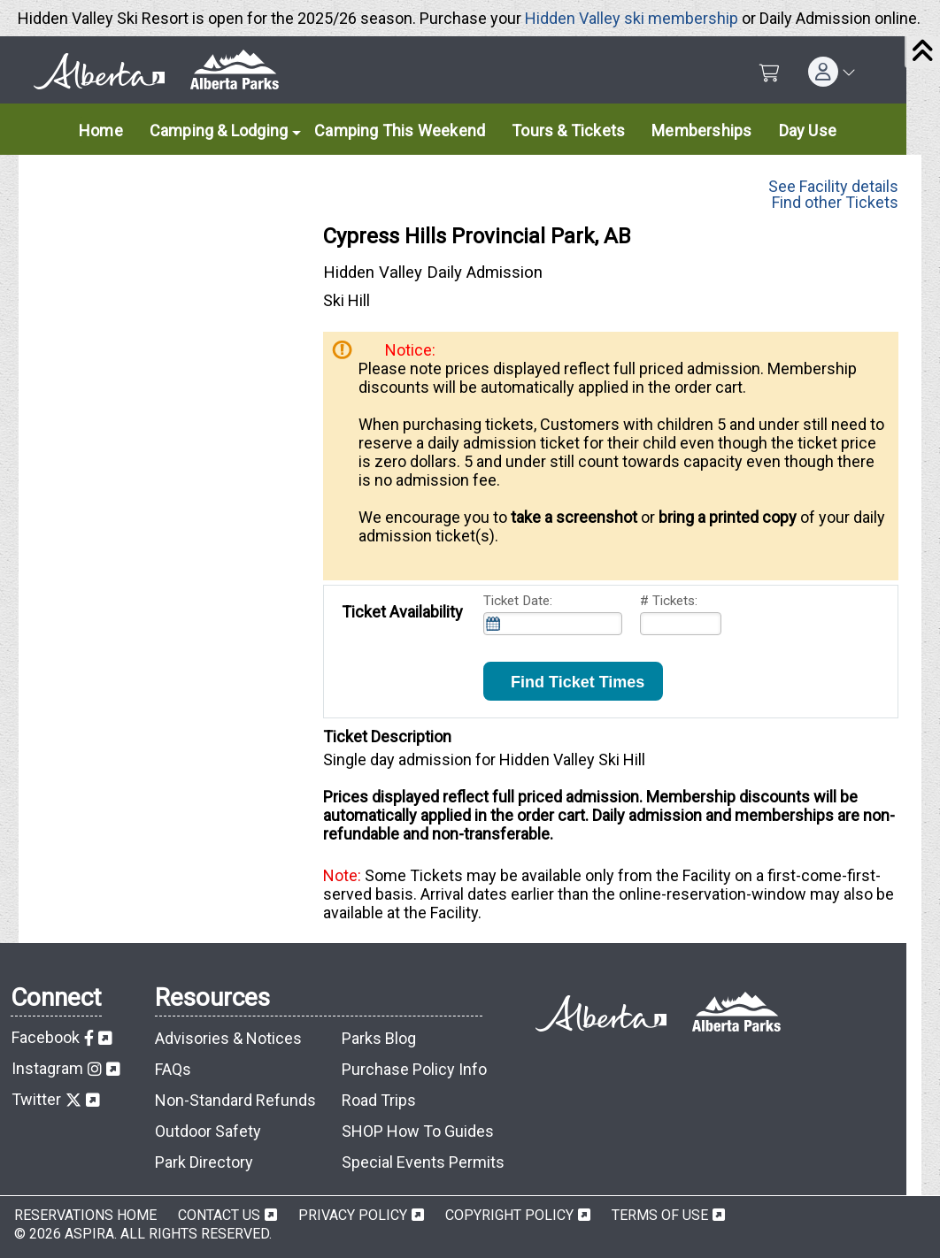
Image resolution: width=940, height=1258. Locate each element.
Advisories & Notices (228, 1038)
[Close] (922, 52)
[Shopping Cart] (769, 73)
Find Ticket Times (573, 682)
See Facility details (833, 182)
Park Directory (204, 1162)
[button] (832, 71)
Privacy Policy (352, 1215)
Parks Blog (379, 1038)
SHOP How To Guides (418, 1131)
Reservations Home (85, 1215)
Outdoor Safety (208, 1131)
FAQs (173, 1069)
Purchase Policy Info (414, 1069)
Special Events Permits (423, 1162)
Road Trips (379, 1100)
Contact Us (219, 1215)
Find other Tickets (835, 202)
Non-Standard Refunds (235, 1100)
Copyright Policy (509, 1215)
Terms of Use (660, 1215)
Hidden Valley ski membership (631, 18)
